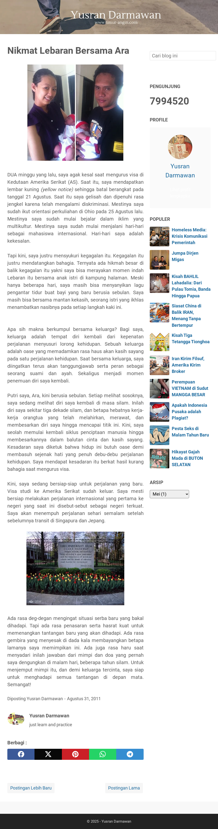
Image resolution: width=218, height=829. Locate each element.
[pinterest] (75, 754)
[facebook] (20, 754)
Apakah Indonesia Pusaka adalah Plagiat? (189, 412)
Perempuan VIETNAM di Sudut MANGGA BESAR (190, 388)
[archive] (169, 494)
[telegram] (129, 754)
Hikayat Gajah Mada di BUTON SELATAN (187, 458)
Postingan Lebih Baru (31, 788)
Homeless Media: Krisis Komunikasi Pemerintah (189, 236)
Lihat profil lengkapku (180, 192)
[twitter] (48, 754)
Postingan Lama (124, 788)
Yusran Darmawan (180, 171)
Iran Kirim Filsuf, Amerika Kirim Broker (188, 365)
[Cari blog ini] (208, 42)
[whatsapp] (102, 754)
